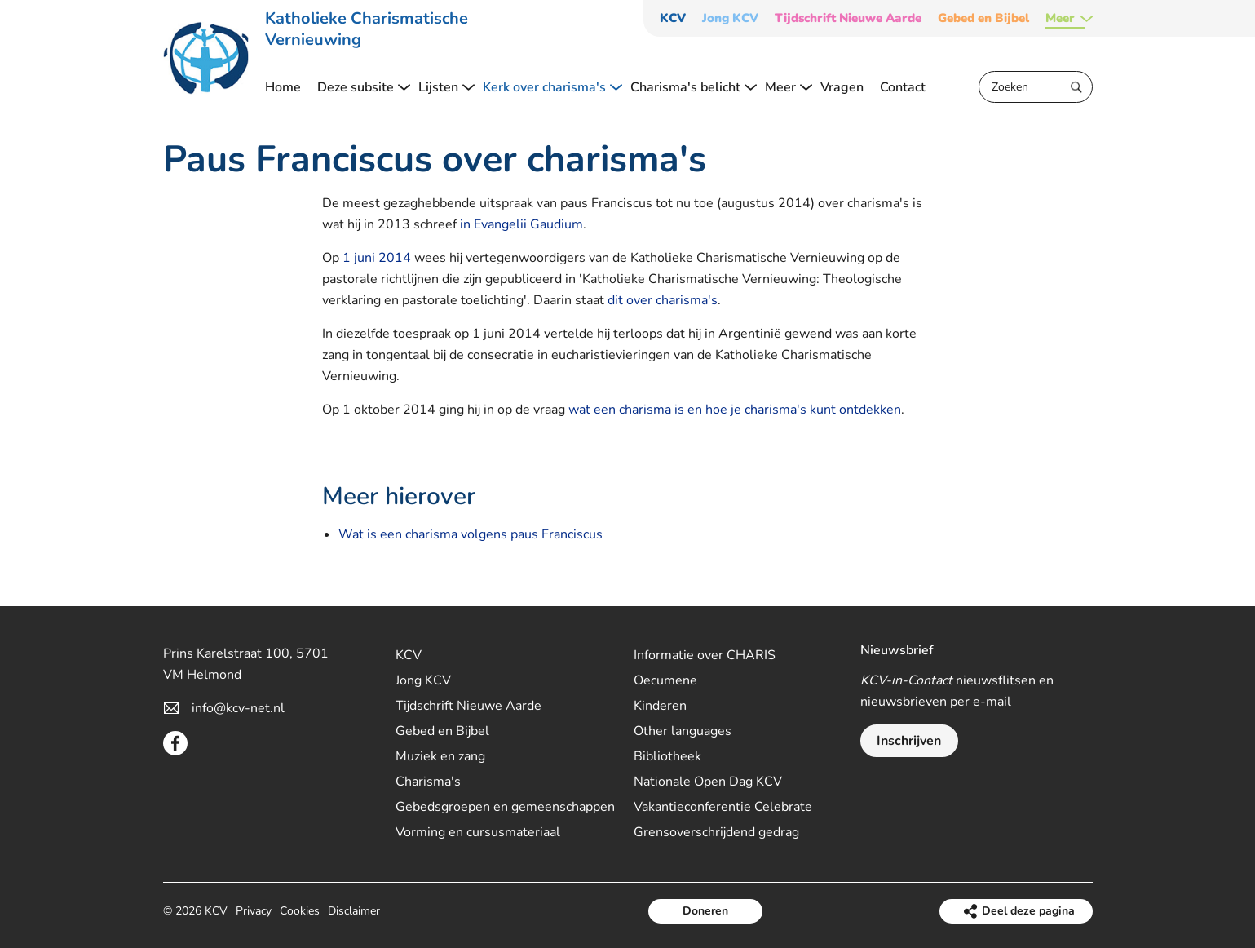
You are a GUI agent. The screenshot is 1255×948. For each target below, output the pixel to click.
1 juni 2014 (376, 258)
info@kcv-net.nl (238, 708)
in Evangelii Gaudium (521, 224)
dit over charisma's (663, 300)
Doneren (705, 911)
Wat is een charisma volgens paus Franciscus (470, 534)
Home (283, 87)
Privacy (254, 911)
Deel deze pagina (1028, 911)
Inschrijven (909, 741)
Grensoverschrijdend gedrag (716, 832)
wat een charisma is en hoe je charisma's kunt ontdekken (734, 410)
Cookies (300, 911)
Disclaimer (354, 911)
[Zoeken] (1036, 87)
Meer (1060, 18)
